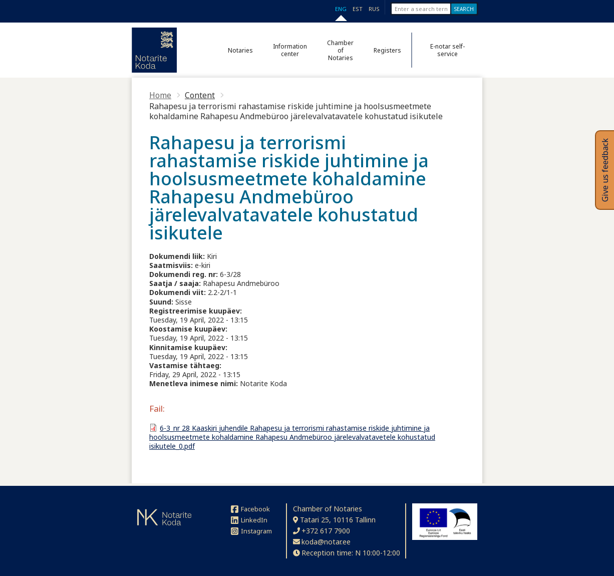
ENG (341, 9)
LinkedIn (249, 520)
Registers (387, 50)
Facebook (250, 509)
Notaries (240, 50)
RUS (374, 9)
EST (358, 9)
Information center (290, 50)
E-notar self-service (447, 50)
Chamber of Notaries (340, 50)
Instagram (251, 531)
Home (160, 95)
